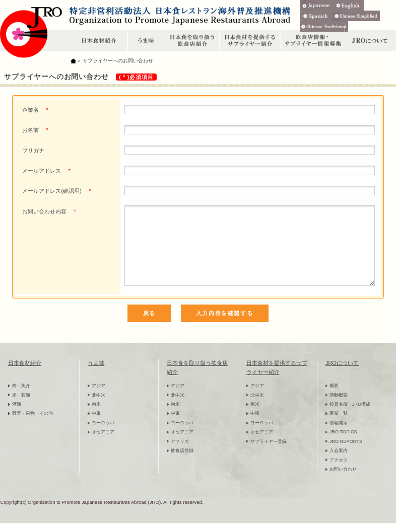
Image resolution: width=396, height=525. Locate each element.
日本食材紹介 (24, 363)
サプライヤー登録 (268, 441)
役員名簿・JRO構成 (349, 404)
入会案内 (338, 450)
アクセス (338, 460)
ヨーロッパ (103, 422)
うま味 (96, 363)
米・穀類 (21, 395)
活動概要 (338, 395)
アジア (98, 385)
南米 (96, 404)
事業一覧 (338, 413)
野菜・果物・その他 (32, 413)
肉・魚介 (21, 385)
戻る (149, 313)
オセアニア (103, 431)
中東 (96, 413)
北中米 (98, 395)
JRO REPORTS (346, 441)
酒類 (16, 404)
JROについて (342, 363)
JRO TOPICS (343, 431)
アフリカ (180, 441)
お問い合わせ (343, 469)
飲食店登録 (182, 450)
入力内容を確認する (224, 313)
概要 (334, 385)
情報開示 (338, 422)
